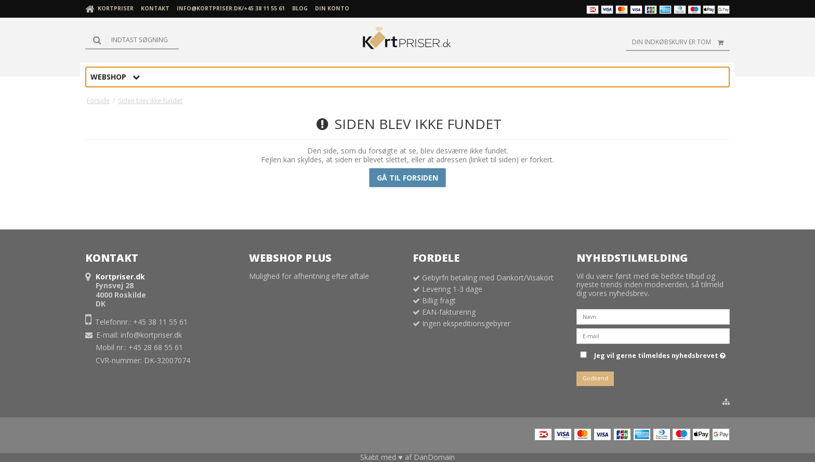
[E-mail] (653, 335)
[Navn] (653, 316)
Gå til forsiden (407, 178)
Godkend (595, 378)
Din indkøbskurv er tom (681, 42)
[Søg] (132, 40)
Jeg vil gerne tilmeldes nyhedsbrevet (660, 354)
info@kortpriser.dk (151, 335)
